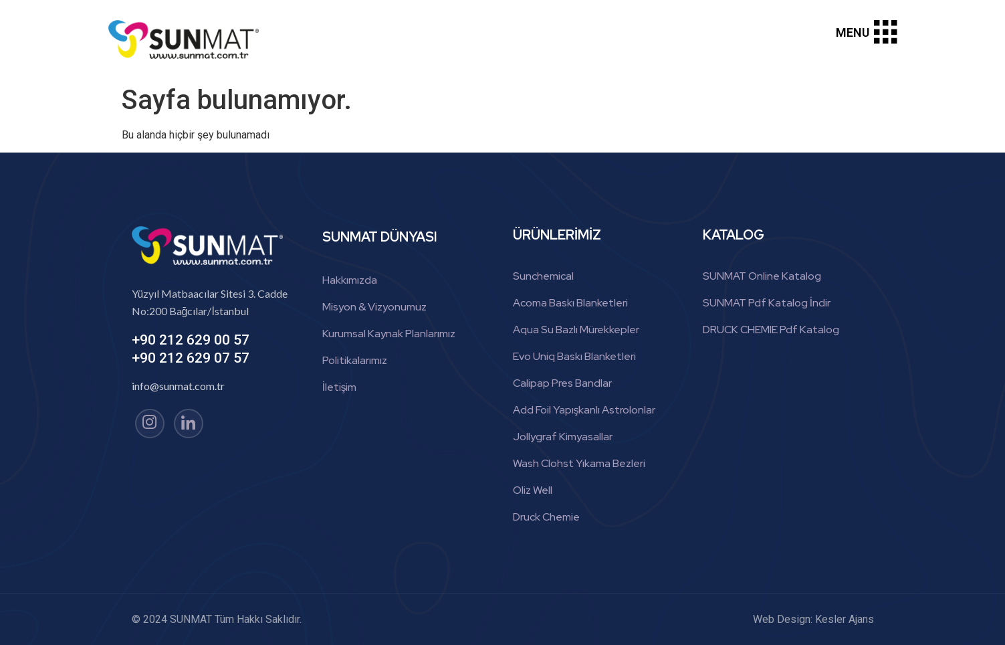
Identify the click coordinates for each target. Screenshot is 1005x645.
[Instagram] (149, 423)
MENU (852, 32)
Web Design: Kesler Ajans (813, 619)
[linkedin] (188, 423)
